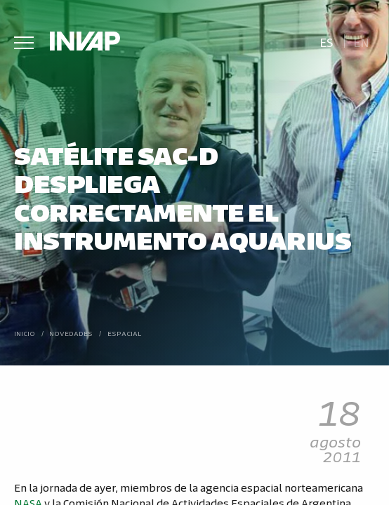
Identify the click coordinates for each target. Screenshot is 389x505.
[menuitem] (326, 41)
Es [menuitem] (326, 42)
